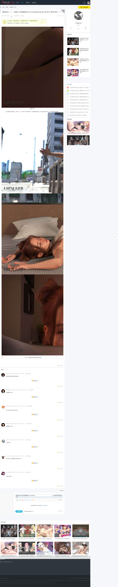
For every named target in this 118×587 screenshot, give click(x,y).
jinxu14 (7, 456)
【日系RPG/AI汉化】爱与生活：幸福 (9, 583)
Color (20, 500)
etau (7, 472)
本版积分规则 (60, 511)
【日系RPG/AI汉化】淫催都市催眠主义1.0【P (84, 62)
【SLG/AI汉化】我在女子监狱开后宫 (27, 583)
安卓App (34, 2)
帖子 (15, 7)
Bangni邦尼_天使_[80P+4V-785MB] (78, 139)
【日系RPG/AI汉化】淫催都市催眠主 (45, 565)
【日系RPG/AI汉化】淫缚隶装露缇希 (27, 565)
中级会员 (11, 373)
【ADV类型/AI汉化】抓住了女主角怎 (45, 583)
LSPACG (0, 7)
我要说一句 (35, 380)
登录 (42, 505)
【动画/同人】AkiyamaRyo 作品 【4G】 (79, 136)
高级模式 (60, 499)
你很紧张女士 (9, 389)
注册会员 (14, 389)
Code (30, 500)
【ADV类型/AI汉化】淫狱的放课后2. (62, 565)
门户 (17, 2)
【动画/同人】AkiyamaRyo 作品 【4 (62, 583)
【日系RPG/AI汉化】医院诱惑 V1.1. (9, 565)
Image (22, 500)
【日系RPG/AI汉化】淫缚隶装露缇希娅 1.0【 (84, 51)
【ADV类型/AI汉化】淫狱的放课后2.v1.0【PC (84, 72)
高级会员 (10, 472)
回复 (40, 357)
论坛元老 (12, 406)
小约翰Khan (78, 23)
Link (25, 500)
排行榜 (27, 2)
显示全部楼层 (16, 15)
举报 (62, 365)
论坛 (22, 2)
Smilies (33, 500)
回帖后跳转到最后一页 (28, 511)
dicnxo (7, 439)
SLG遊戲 (11, 7)
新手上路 (11, 439)
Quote (28, 500)
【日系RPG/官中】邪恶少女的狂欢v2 (81, 565)
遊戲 (7, 7)
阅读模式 (22, 15)
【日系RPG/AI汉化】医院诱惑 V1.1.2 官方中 (84, 41)
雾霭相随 (8, 423)
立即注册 (26, 23)
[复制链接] (61, 11)
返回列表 (62, 490)
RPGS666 (8, 406)
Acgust (7, 373)
